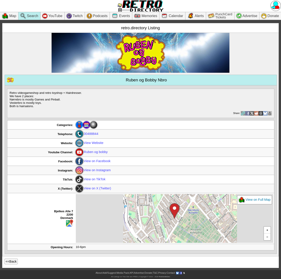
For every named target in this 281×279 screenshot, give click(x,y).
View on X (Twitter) (93, 188)
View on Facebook (93, 161)
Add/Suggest (109, 272)
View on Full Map (255, 200)
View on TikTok (91, 179)
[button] (174, 211)
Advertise (139, 272)
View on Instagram (93, 170)
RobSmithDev (164, 277)
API (131, 272)
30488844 (87, 134)
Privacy (162, 272)
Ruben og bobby (92, 152)
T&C (155, 272)
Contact (171, 272)
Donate (148, 272)
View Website (89, 143)
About (99, 272)
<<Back (11, 261)
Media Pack (122, 272)
